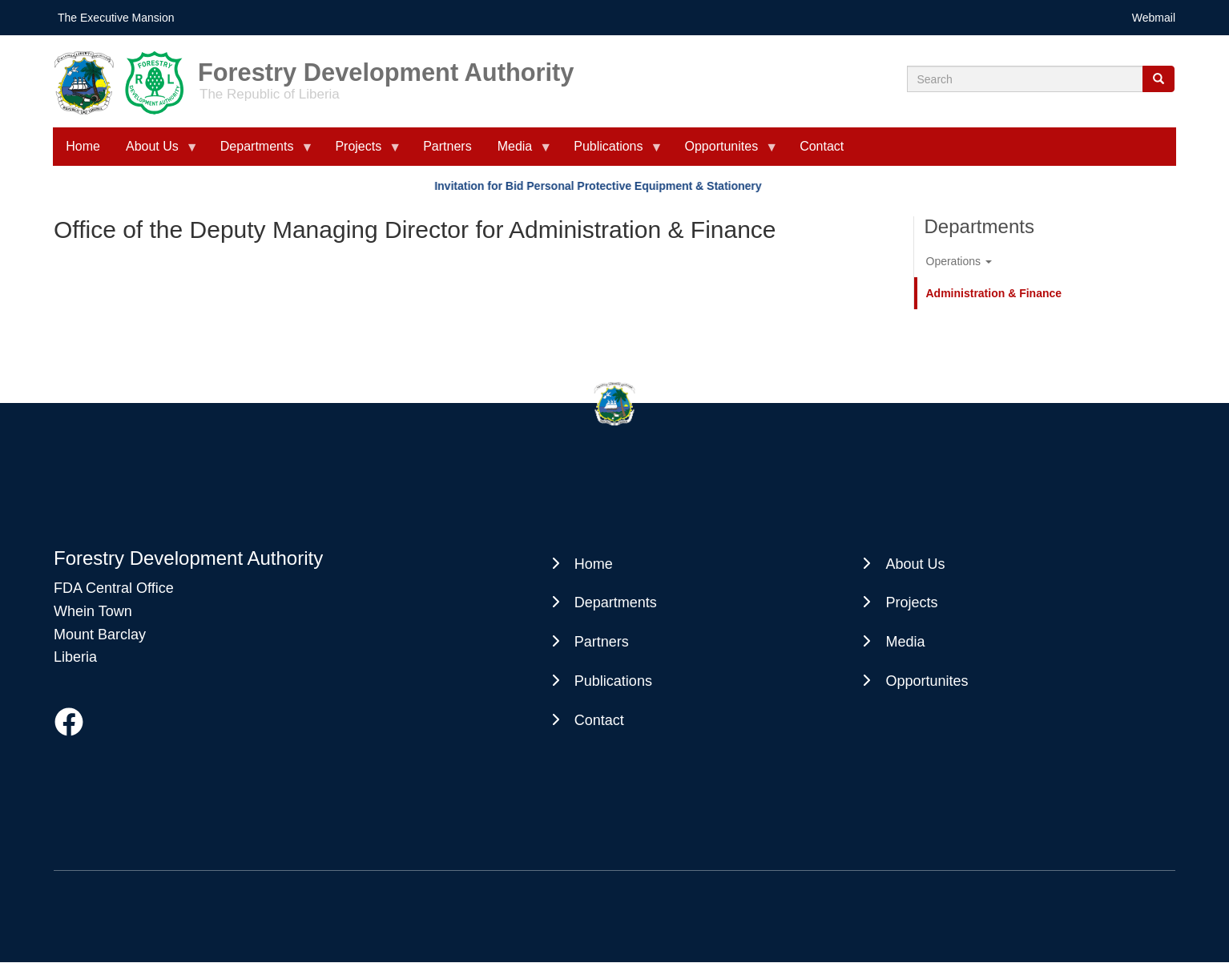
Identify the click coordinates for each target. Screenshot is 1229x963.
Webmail (1153, 17)
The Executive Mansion (116, 17)
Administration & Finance (994, 293)
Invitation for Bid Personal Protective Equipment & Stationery (600, 185)
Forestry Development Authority (386, 66)
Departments (260, 152)
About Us (155, 152)
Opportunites (725, 152)
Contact (822, 146)
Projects (361, 152)
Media (518, 152)
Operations (959, 261)
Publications (611, 152)
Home (83, 146)
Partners (447, 146)
